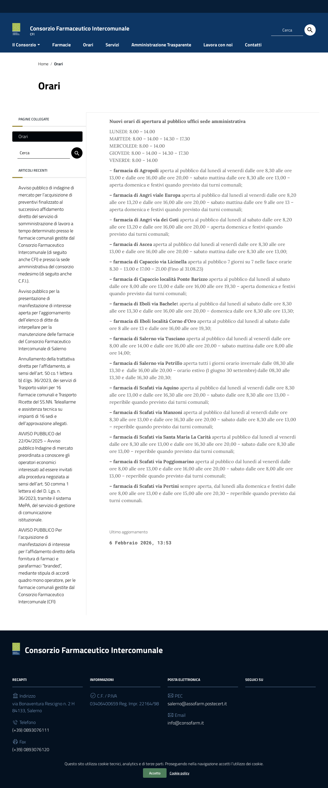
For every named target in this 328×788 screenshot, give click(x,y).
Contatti (253, 49)
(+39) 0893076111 (30, 735)
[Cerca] (310, 30)
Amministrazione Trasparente (161, 49)
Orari (88, 49)
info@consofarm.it (186, 727)
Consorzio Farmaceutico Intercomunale (94, 655)
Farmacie (61, 49)
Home (43, 69)
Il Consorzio (24, 49)
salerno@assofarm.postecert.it (197, 708)
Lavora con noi (218, 49)
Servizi (112, 49)
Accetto (154, 773)
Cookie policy (179, 773)
